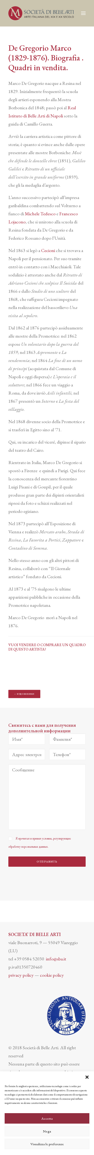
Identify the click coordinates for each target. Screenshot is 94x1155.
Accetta (47, 1118)
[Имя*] (26, 739)
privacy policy (21, 975)
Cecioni (48, 250)
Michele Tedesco (40, 214)
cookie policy (52, 975)
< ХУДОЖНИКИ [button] (24, 694)
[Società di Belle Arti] (41, 13)
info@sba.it (56, 959)
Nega (47, 1131)
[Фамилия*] (67, 739)
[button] (87, 1077)
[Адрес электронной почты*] (26, 754)
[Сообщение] (47, 797)
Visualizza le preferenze (47, 1144)
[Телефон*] (67, 754)
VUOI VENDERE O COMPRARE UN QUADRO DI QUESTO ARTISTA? (47, 647)
